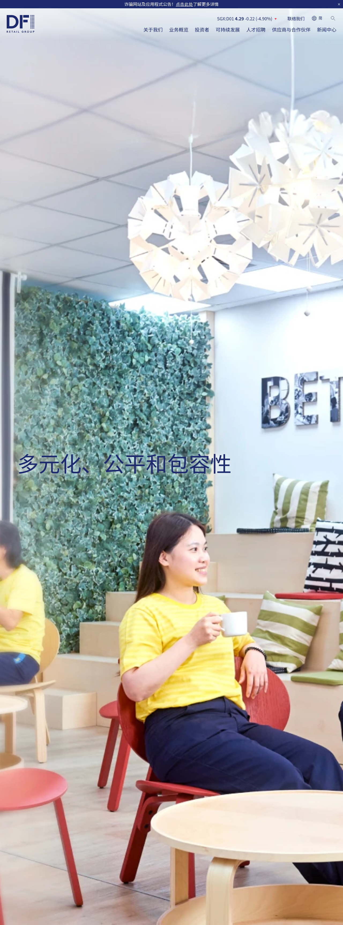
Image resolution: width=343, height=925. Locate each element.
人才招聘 (256, 29)
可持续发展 (228, 29)
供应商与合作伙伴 (291, 29)
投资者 (202, 29)
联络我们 (296, 18)
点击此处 (184, 4)
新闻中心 (326, 29)
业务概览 (178, 29)
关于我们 (153, 29)
